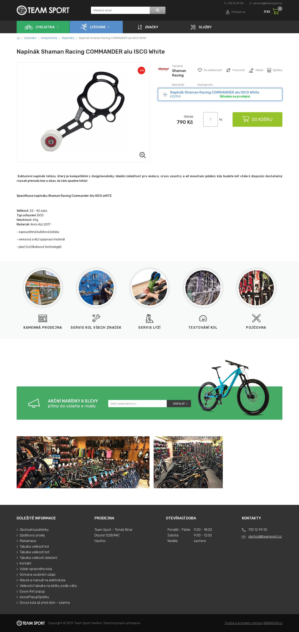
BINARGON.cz (273, 623)
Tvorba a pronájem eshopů (243, 623)
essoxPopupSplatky (34, 597)
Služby (201, 27)
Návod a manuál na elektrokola (42, 580)
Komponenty (49, 37)
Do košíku (257, 119)
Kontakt (25, 563)
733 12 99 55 (236, 3)
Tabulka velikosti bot (35, 552)
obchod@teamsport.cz (267, 3)
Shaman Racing (179, 73)
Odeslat (179, 403)
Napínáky (68, 37)
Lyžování (92, 27)
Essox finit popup (32, 591)
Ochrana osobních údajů (37, 575)
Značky (148, 27)
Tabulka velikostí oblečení (38, 558)
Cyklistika (40, 27)
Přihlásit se (238, 12)
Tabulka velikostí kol (34, 546)
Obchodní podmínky (34, 530)
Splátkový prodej (32, 535)
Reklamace (28, 541)
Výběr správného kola (36, 569)
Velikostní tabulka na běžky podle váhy (48, 586)
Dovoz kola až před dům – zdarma (45, 603)
